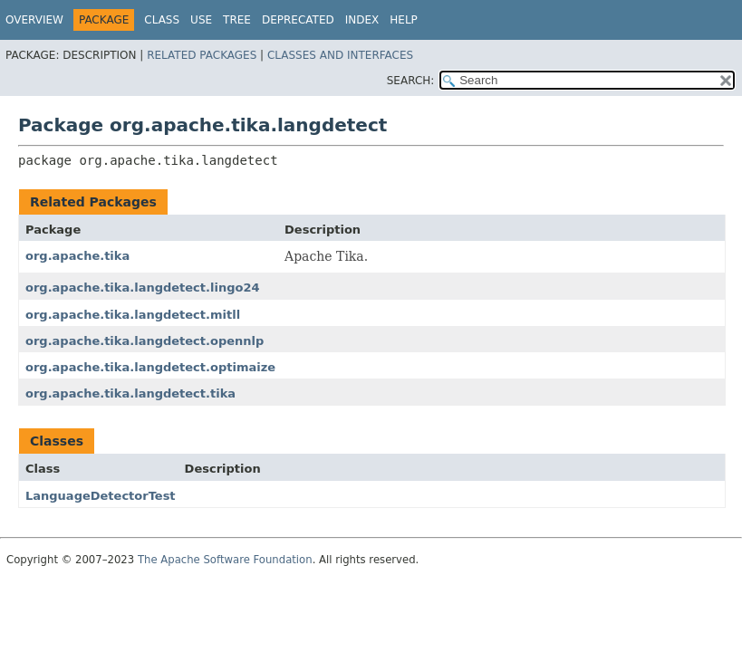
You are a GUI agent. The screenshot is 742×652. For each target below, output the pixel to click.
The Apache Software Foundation (225, 559)
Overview (34, 20)
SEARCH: (411, 80)
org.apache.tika (77, 256)
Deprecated (298, 20)
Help (404, 20)
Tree (237, 20)
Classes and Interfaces (340, 55)
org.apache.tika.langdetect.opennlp (144, 341)
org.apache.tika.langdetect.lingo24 (142, 287)
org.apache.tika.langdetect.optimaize (150, 367)
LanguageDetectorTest (100, 496)
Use (201, 20)
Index (362, 20)
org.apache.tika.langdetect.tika (130, 393)
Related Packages (201, 55)
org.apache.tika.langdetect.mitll (132, 314)
